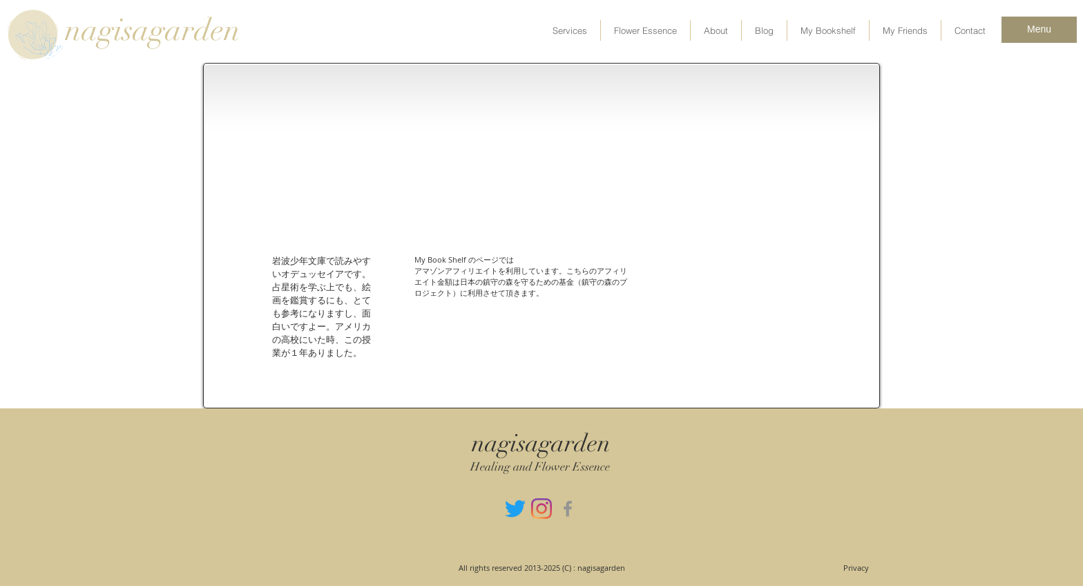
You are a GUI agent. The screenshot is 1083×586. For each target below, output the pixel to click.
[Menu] (1039, 30)
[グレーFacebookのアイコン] (567, 508)
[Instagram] (541, 508)
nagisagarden (152, 30)
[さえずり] (515, 508)
